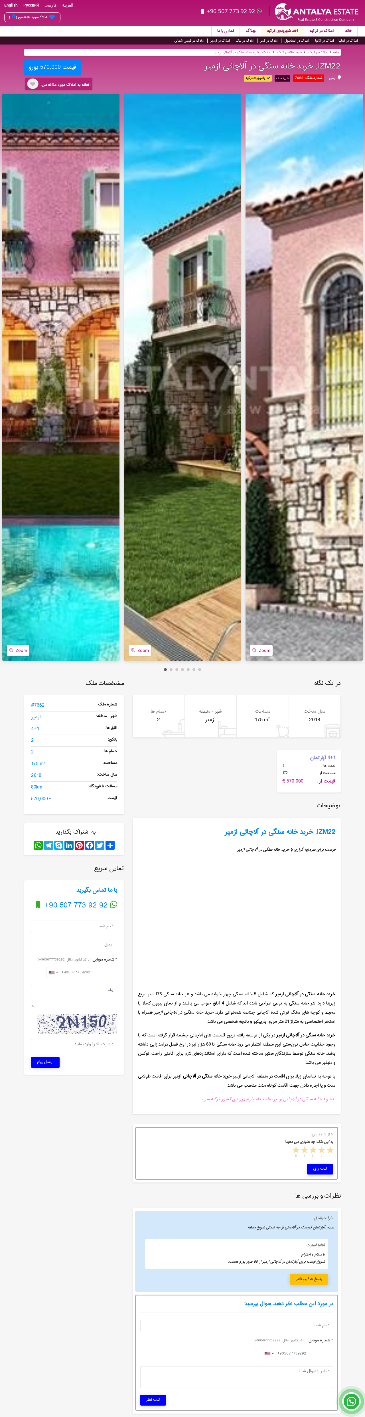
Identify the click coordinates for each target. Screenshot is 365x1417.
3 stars (312, 1151)
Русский (31, 5)
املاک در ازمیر (220, 41)
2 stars (321, 1151)
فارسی (50, 5)
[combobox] (53, 972)
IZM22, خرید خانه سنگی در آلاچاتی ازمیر (243, 52)
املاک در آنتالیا (348, 41)
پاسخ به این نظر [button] (309, 1279)
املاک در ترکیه (322, 31)
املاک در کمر (269, 41)
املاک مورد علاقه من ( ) (32, 17)
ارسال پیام (45, 1062)
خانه (348, 31)
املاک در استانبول (296, 41)
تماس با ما (225, 31)
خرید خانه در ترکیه (289, 52)
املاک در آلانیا (324, 41)
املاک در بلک (245, 41)
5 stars (295, 1151)
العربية (67, 5)
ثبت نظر (153, 1400)
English (11, 5)
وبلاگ (251, 31)
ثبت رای (320, 1169)
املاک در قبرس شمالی (189, 41)
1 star (329, 1151)
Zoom (18, 650)
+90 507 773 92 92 (232, 11)
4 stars (304, 1151)
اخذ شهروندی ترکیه (282, 31)
